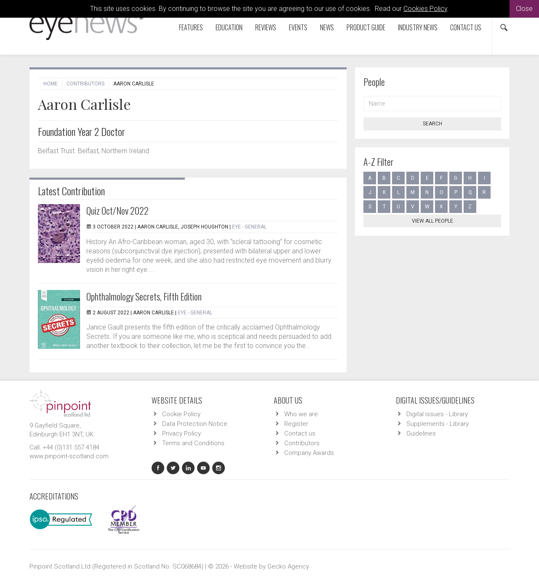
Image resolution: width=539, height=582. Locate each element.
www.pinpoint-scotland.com (69, 456)
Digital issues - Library (437, 414)
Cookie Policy (181, 414)
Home (50, 84)
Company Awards (309, 453)
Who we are (301, 414)
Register (296, 424)
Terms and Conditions (193, 443)
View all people (432, 221)
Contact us (465, 27)
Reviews (265, 27)
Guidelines (421, 433)
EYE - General (249, 227)
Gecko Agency (288, 566)
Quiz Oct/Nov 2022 (117, 210)
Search (432, 124)
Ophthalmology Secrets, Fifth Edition (144, 296)
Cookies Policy (425, 9)
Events (298, 27)
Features (191, 27)
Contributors (85, 84)
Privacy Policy (181, 433)
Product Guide (366, 27)
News (327, 27)
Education (229, 27)
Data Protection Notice (194, 424)
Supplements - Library (437, 424)
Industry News (418, 27)
